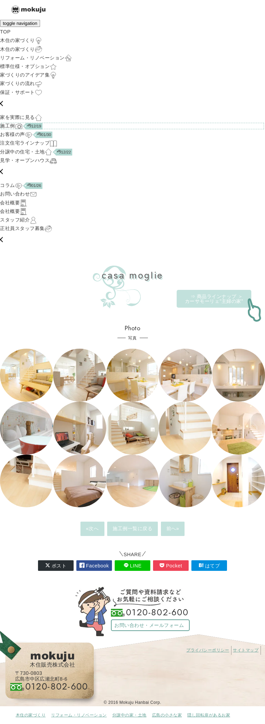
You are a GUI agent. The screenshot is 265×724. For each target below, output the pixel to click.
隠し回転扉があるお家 (208, 715)
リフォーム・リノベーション (79, 715)
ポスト (56, 565)
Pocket (171, 565)
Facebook (94, 565)
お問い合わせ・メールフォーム (149, 625)
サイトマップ (245, 650)
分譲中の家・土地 (129, 715)
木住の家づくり (31, 715)
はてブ (209, 565)
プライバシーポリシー (207, 650)
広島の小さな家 (167, 715)
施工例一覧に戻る (132, 528)
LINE (133, 565)
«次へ (92, 528)
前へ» (172, 528)
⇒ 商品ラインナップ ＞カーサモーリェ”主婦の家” (214, 299)
